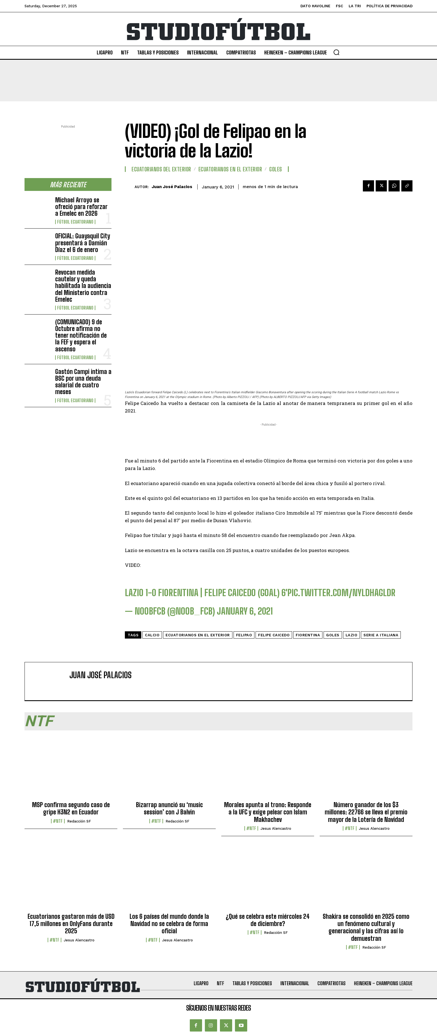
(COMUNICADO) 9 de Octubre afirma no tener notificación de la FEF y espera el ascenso (81, 335)
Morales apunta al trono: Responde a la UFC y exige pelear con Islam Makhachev (267, 812)
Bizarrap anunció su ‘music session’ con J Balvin (169, 808)
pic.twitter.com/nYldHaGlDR (341, 592)
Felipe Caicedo (274, 635)
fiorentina (308, 635)
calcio (152, 635)
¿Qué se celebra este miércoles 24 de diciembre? (268, 920)
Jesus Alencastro (276, 828)
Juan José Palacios (172, 186)
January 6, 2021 (245, 611)
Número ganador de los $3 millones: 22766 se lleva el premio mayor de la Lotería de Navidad (366, 812)
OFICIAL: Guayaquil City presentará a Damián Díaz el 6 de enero (82, 242)
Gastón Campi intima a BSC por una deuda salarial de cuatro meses (83, 382)
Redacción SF (79, 821)
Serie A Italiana (380, 635)
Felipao (244, 635)
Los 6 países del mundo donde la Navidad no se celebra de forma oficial (169, 924)
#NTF (58, 821)
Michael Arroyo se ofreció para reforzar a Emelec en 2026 (81, 206)
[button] (336, 52)
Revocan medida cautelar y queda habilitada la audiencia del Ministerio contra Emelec (83, 285)
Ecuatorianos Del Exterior (161, 169)
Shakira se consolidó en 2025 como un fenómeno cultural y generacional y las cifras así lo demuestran (366, 927)
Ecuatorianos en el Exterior (230, 169)
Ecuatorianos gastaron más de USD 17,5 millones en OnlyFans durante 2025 (71, 924)
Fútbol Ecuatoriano (75, 222)
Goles (275, 169)
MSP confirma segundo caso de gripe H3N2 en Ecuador (71, 808)
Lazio (352, 635)
